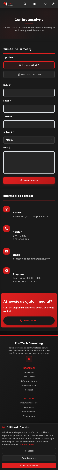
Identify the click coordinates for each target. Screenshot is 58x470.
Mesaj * (7, 147)
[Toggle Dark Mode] (53, 3)
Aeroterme (29, 407)
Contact (29, 390)
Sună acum (29, 320)
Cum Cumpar (29, 377)
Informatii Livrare (29, 381)
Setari (29, 451)
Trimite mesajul (28, 180)
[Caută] (25, 4)
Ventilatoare (29, 416)
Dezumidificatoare (29, 403)
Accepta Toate (29, 465)
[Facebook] (29, 359)
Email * (7, 100)
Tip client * (9, 57)
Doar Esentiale (29, 458)
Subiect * (8, 132)
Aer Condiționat (29, 411)
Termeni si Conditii (29, 385)
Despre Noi (29, 372)
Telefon (7, 116)
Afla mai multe (26, 445)
